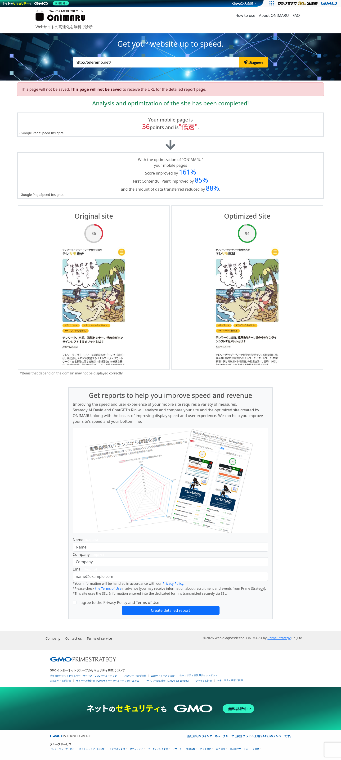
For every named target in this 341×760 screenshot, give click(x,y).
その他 (255, 749)
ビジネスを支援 (117, 749)
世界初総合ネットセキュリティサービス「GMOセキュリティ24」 (85, 676)
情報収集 (190, 749)
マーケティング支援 (158, 749)
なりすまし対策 (203, 680)
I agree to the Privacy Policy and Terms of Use (118, 602)
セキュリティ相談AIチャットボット (198, 675)
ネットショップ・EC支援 (92, 749)
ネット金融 (205, 749)
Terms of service (99, 638)
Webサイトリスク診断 (163, 676)
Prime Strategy (278, 638)
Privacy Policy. (173, 583)
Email (86, 569)
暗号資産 (220, 749)
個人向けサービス (239, 749)
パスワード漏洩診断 (135, 676)
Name (86, 540)
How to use (245, 15)
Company (89, 554)
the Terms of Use (108, 588)
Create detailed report (170, 610)
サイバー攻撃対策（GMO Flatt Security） (168, 680)
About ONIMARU (274, 15)
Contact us (73, 638)
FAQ (296, 15)
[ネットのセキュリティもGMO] (36, 3)
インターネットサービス (62, 749)
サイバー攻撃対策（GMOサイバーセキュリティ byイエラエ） (109, 680)
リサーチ (177, 749)
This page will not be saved (96, 89)
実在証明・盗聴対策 (60, 680)
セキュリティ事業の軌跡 (230, 680)
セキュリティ (136, 749)
